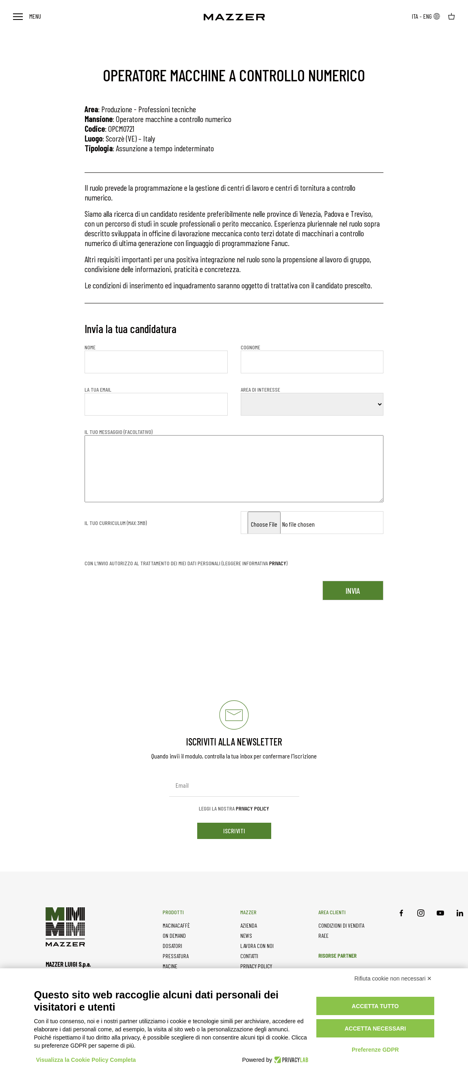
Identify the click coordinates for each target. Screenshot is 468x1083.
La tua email (156, 401)
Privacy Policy (252, 808)
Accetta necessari (375, 1028)
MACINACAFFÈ (176, 925)
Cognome (312, 358)
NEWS (246, 935)
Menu (27, 16)
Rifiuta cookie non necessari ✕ (393, 978)
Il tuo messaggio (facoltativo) (234, 466)
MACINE (170, 966)
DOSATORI (172, 945)
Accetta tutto (375, 1006)
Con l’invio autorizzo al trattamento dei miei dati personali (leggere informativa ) (186, 563)
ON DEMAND (174, 935)
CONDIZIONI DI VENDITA (341, 925)
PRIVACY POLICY (256, 966)
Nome (156, 358)
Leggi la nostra (234, 808)
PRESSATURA (176, 955)
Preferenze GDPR (375, 1049)
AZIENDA (248, 925)
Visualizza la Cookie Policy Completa (86, 1060)
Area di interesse (312, 401)
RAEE (323, 935)
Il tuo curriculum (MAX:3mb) (116, 523)
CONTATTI (249, 955)
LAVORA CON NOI (257, 945)
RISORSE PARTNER (337, 955)
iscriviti (234, 831)
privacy (277, 563)
